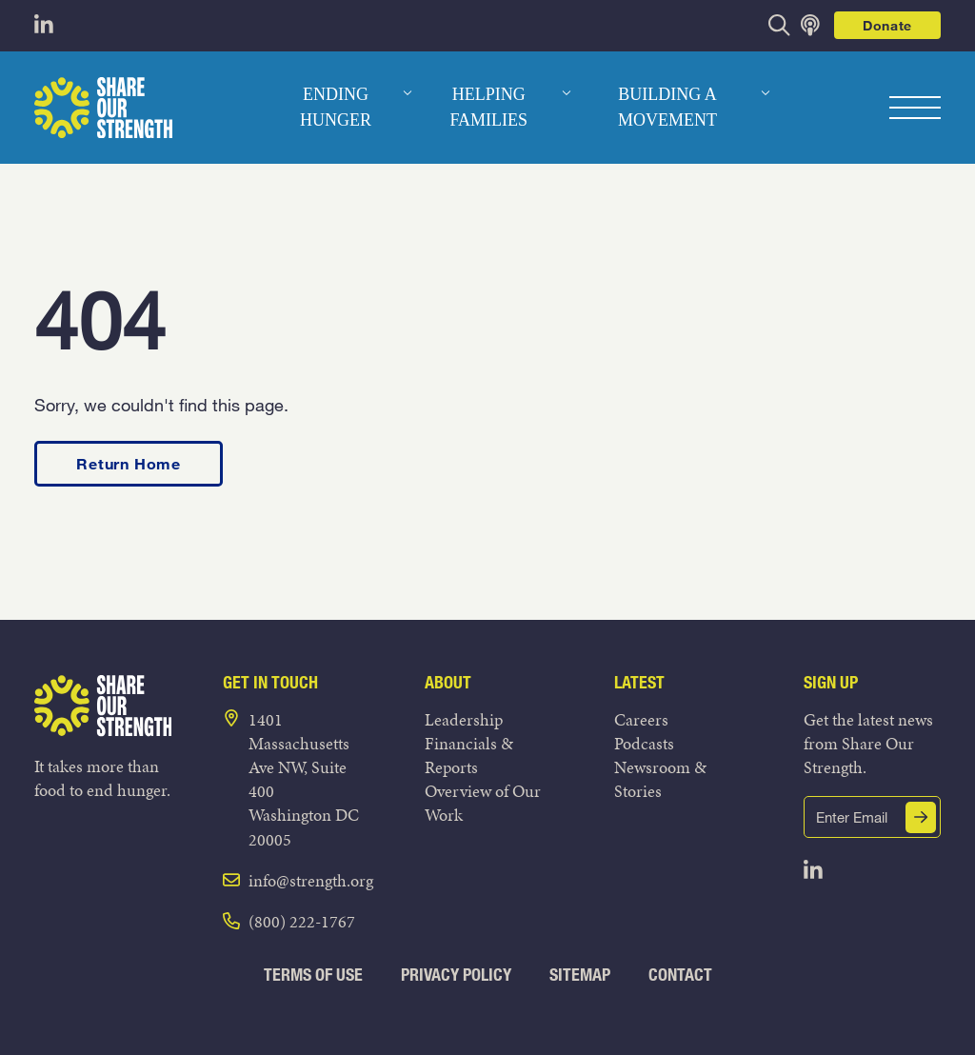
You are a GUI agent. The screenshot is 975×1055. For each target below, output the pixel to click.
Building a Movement (667, 107)
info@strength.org (311, 880)
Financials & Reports (469, 755)
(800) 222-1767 (302, 921)
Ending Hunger (335, 107)
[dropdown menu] (407, 93)
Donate (887, 25)
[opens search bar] (779, 25)
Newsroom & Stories (660, 779)
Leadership (464, 719)
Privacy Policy (456, 974)
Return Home (128, 463)
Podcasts (644, 743)
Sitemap (579, 974)
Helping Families (488, 107)
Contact (680, 974)
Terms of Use (313, 974)
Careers (641, 719)
